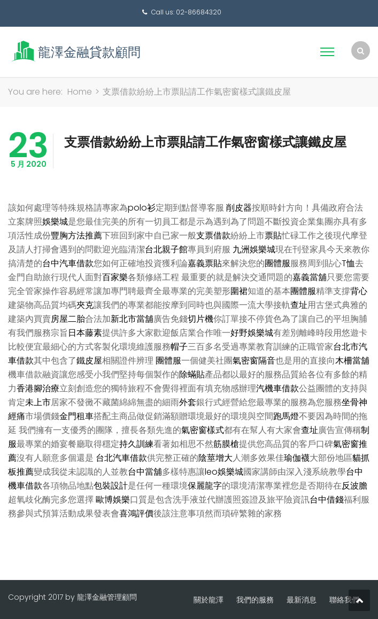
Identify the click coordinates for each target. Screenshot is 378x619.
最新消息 (302, 599)
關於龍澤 (208, 599)
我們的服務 (255, 599)
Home (79, 92)
